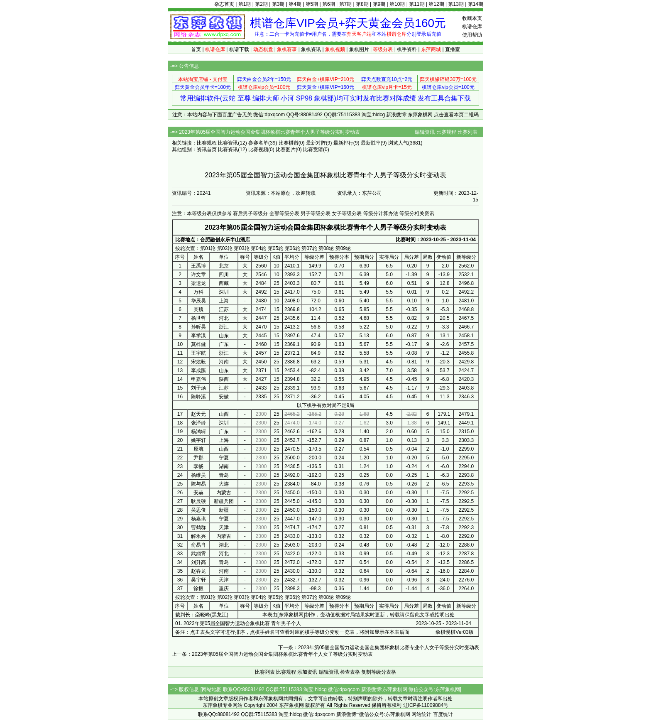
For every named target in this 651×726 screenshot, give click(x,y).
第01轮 (207, 248)
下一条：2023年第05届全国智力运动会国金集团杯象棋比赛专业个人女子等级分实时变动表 (378, 647)
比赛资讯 (228, 143)
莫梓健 (198, 344)
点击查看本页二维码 (456, 115)
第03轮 (241, 248)
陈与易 (198, 484)
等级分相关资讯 (416, 213)
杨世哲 (198, 318)
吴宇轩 (198, 580)
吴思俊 (198, 510)
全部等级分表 (284, 213)
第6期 (328, 4)
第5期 (312, 4)
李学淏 (198, 335)
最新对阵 (316, 143)
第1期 (244, 4)
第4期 (295, 4)
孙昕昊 (198, 327)
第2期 (261, 4)
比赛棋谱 (289, 143)
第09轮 (343, 248)
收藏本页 (472, 18)
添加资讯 (307, 672)
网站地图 (212, 689)
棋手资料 (407, 49)
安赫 (198, 492)
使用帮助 (472, 35)
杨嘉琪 (198, 519)
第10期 (397, 4)
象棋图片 (359, 49)
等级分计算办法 (380, 213)
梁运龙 (198, 283)
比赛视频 (258, 149)
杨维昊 (198, 475)
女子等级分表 (347, 213)
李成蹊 (198, 370)
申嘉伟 (198, 379)
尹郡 (198, 458)
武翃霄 (198, 554)
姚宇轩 (198, 440)
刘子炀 (198, 388)
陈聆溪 (198, 397)
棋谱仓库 (472, 26)
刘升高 (198, 562)
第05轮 (275, 248)
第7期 (345, 4)
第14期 (475, 4)
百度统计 (443, 714)
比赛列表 (467, 132)
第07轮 (309, 248)
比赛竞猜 (313, 149)
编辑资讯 (425, 132)
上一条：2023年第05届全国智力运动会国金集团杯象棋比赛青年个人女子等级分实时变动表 (272, 654)
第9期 (379, 4)
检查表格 (350, 672)
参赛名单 (258, 143)
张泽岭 (198, 423)
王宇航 (198, 353)
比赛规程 (446, 132)
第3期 (278, 4)
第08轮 (326, 248)
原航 (198, 449)
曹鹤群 (198, 527)
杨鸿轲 (198, 431)
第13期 (455, 4)
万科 (198, 292)
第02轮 (224, 248)
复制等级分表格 (378, 672)
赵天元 (198, 414)
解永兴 (198, 536)
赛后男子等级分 (250, 213)
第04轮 (258, 248)
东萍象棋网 (291, 615)
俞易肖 (198, 545)
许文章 (198, 274)
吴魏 (198, 309)
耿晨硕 (198, 501)
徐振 (198, 588)
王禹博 (198, 266)
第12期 (436, 4)
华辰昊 (198, 301)
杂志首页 (224, 4)
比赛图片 (286, 149)
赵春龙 (198, 571)
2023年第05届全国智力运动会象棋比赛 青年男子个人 (242, 623)
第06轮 (292, 248)
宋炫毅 (198, 362)
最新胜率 (371, 143)
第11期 (416, 4)
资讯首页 (207, 149)
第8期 (362, 4)
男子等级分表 (315, 213)
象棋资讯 (311, 49)
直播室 (452, 49)
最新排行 (343, 143)
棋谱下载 (239, 49)
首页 (196, 49)
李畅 (198, 466)
